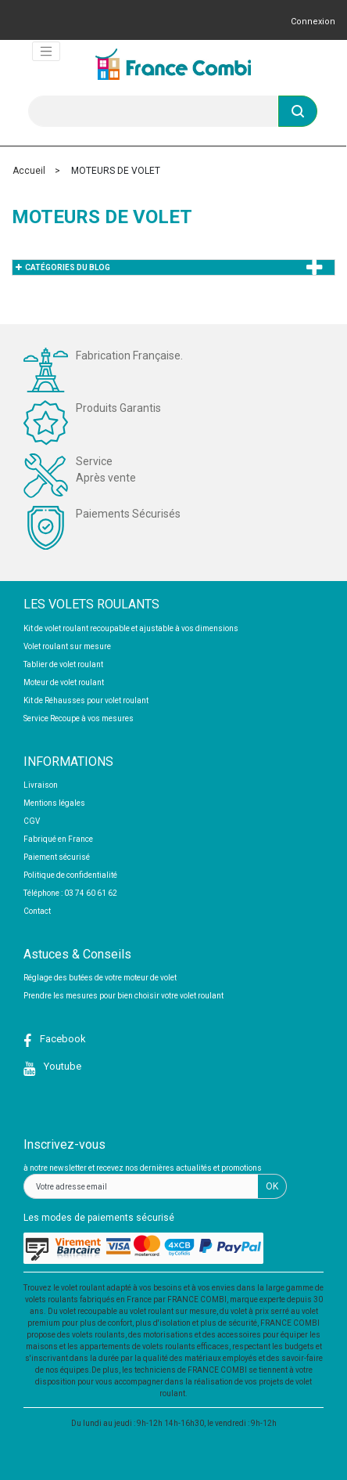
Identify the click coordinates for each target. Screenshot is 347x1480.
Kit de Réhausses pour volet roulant (85, 700)
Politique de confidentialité (70, 875)
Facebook (62, 1039)
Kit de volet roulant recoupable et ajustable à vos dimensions (130, 628)
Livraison (40, 785)
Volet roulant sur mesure (67, 646)
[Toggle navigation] (46, 52)
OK (272, 1186)
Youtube (61, 1066)
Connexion (313, 21)
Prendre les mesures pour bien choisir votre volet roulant (123, 995)
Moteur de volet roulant (63, 682)
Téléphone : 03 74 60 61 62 (70, 893)
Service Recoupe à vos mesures (78, 718)
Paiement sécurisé (56, 857)
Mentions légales (54, 803)
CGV (31, 821)
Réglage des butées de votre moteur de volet (100, 977)
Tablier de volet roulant (63, 664)
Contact (37, 911)
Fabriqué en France (58, 839)
